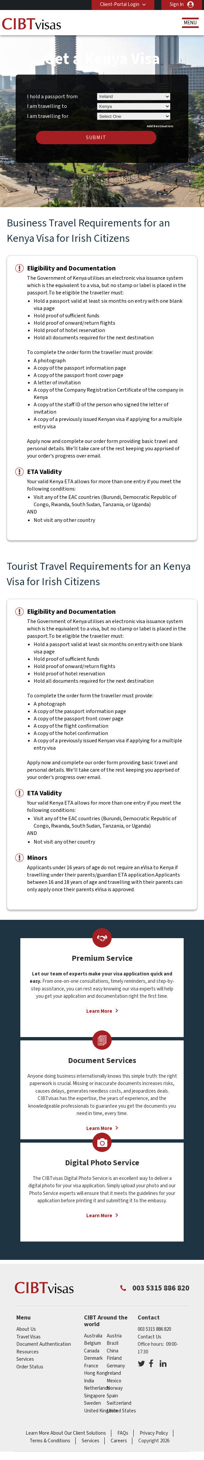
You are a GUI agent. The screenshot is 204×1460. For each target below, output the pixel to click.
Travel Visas (28, 1336)
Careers (119, 1440)
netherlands (97, 1388)
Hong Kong (95, 1373)
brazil (112, 1343)
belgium (92, 1343)
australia (93, 1335)
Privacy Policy (154, 1433)
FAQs (122, 1433)
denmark (93, 1358)
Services (25, 1359)
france (91, 1365)
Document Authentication (43, 1344)
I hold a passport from (52, 96)
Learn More (99, 1011)
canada (91, 1350)
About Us (26, 1329)
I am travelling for (47, 115)
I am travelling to (47, 106)
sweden (92, 1403)
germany (116, 1365)
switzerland (119, 1403)
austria (114, 1335)
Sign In (177, 4)
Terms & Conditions (50, 1440)
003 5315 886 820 (154, 1329)
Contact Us (149, 1336)
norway (115, 1388)
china (112, 1350)
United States (121, 1410)
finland (114, 1358)
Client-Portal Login (119, 4)
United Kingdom (101, 1410)
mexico (114, 1380)
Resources (27, 1351)
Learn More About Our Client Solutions (66, 1433)
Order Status (29, 1366)
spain (112, 1395)
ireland (114, 1373)
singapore (94, 1395)
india (89, 1380)
